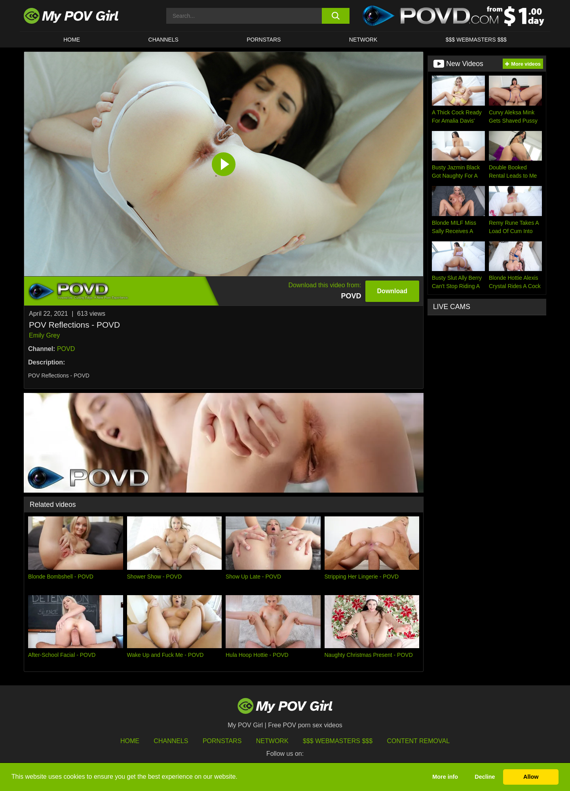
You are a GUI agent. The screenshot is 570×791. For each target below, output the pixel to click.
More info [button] (445, 777)
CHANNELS (163, 39)
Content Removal (418, 741)
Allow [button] (530, 777)
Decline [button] (485, 777)
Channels (171, 741)
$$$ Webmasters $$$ (337, 741)
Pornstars (264, 39)
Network (363, 39)
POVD (66, 348)
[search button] (335, 16)
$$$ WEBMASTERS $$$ (476, 39)
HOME (71, 39)
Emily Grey (44, 335)
